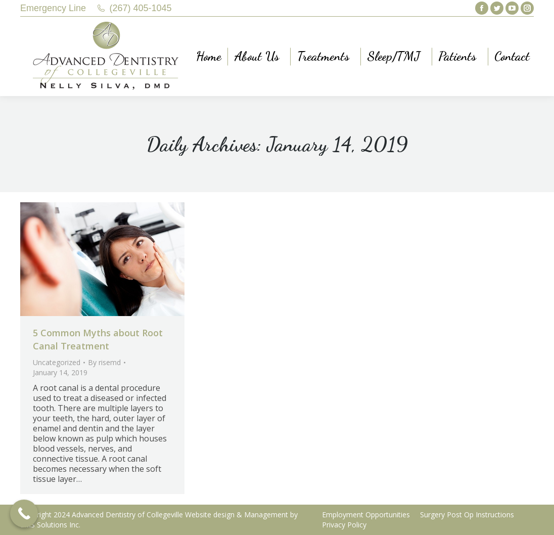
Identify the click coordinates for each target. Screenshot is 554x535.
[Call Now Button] (24, 513)
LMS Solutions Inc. (50, 524)
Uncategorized (56, 362)
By (104, 362)
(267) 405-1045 (141, 8)
